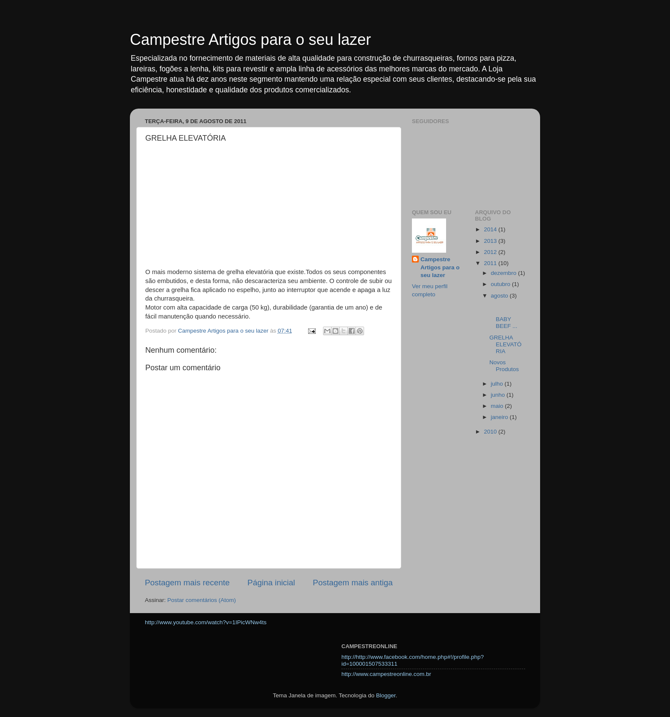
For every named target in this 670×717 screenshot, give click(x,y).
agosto (500, 295)
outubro (501, 284)
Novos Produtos (504, 365)
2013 (491, 241)
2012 (491, 252)
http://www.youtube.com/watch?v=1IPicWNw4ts (206, 622)
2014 (491, 229)
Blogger (386, 695)
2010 (491, 431)
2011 (491, 263)
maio (498, 406)
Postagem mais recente (187, 582)
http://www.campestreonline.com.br (386, 674)
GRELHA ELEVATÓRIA (505, 344)
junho (499, 395)
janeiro (500, 417)
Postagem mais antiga (353, 582)
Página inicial (271, 582)
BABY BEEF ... (507, 316)
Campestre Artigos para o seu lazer (250, 39)
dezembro (504, 273)
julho (498, 384)
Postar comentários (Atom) (202, 600)
